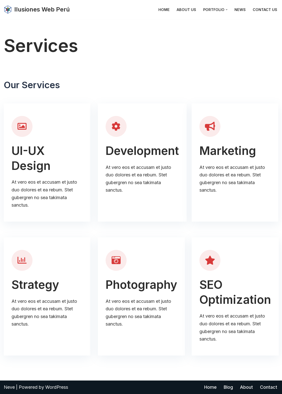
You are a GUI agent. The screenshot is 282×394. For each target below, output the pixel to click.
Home (164, 9)
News (240, 9)
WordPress (56, 387)
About (246, 387)
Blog (228, 387)
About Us (186, 9)
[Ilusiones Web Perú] (37, 9)
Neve (9, 387)
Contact (268, 387)
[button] (226, 9)
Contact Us (265, 9)
